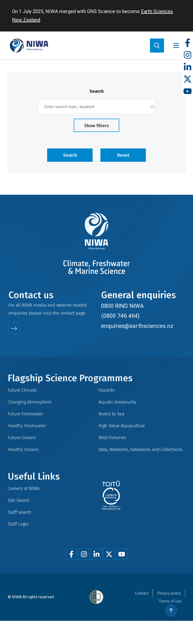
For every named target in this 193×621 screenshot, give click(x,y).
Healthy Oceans (23, 449)
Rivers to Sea (111, 414)
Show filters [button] (96, 125)
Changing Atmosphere (30, 402)
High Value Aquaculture (121, 425)
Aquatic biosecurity (117, 402)
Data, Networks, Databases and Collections (140, 449)
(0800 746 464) (120, 315)
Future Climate (22, 390)
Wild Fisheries (112, 437)
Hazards (106, 390)
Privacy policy (169, 593)
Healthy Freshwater (27, 425)
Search (96, 91)
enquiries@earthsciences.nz (137, 326)
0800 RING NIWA (122, 306)
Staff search (19, 512)
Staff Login (18, 524)
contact (67, 313)
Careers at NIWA (23, 488)
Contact (141, 593)
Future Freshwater (25, 414)
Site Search (19, 500)
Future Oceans (22, 437)
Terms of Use (170, 601)
